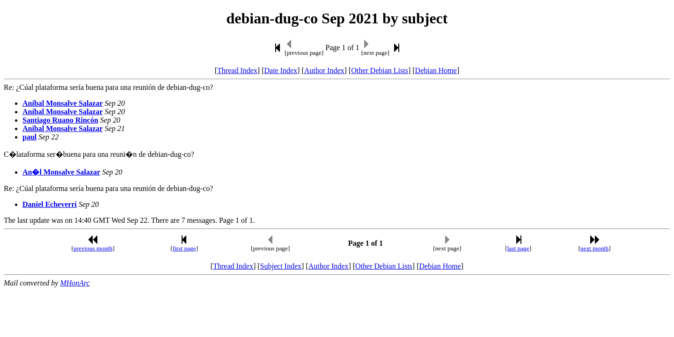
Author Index (324, 70)
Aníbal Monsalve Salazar (62, 103)
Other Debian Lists (379, 70)
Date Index (280, 70)
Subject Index (280, 266)
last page (518, 248)
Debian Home (436, 70)
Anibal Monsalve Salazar (62, 128)
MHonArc (74, 283)
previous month (92, 248)
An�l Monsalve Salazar (61, 172)
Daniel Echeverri (49, 204)
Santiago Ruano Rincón (60, 120)
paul (29, 137)
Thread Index (237, 70)
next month (594, 248)
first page (184, 248)
